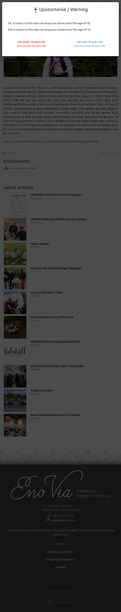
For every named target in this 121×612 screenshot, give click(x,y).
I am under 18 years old (31, 43)
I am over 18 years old (89, 43)
